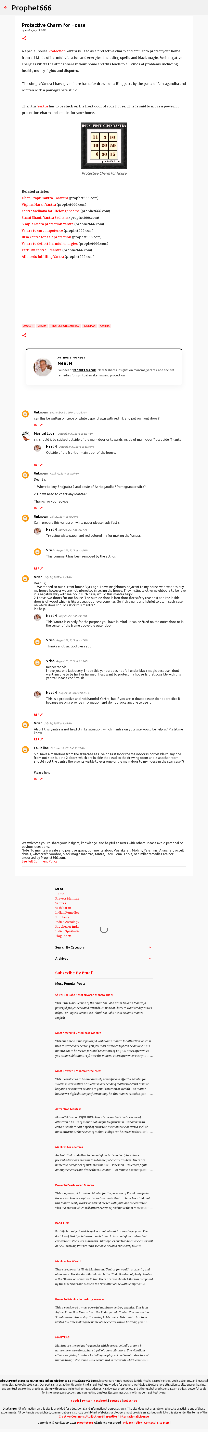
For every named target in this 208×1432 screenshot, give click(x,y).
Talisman (89, 326)
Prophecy (62, 917)
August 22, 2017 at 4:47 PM (72, 640)
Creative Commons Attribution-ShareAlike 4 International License (104, 1416)
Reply (38, 424)
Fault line (41, 748)
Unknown (41, 412)
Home (59, 894)
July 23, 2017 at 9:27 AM (72, 529)
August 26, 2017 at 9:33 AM (72, 661)
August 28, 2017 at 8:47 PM (74, 692)
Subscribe (130, 1400)
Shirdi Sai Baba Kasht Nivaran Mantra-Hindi (84, 995)
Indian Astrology (67, 922)
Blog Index (63, 936)
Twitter (86, 1400)
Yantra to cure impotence (42, 230)
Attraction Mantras (68, 1109)
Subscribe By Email (74, 973)
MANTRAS (62, 1337)
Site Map (163, 1422)
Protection (57, 51)
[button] (24, 38)
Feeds (75, 1400)
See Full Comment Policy (39, 861)
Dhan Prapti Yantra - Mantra (45, 198)
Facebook (100, 1400)
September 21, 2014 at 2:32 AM (68, 412)
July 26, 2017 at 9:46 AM (58, 723)
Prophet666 (31, 7)
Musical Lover (45, 433)
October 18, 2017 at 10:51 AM (67, 748)
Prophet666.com (84, 370)
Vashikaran (63, 908)
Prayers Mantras (67, 898)
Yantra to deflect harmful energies (50, 244)
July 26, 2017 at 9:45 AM (58, 577)
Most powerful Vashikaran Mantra (78, 1033)
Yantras (60, 903)
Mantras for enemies (69, 1147)
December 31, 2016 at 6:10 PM (76, 446)
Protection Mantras (65, 326)
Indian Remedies (67, 912)
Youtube (115, 1400)
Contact (149, 1422)
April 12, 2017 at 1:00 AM (64, 473)
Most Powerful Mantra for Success (78, 1071)
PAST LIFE (62, 1223)
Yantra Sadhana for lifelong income (51, 211)
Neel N (51, 446)
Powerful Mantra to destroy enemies (79, 1299)
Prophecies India (67, 926)
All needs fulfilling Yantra (43, 257)
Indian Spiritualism (68, 931)
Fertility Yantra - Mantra (42, 250)
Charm (42, 326)
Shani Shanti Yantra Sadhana (45, 217)
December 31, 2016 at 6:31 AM (75, 433)
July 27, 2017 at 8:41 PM (72, 615)
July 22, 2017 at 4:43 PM (64, 516)
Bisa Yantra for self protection (46, 237)
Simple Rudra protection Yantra (48, 224)
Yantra (42, 106)
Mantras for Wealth (68, 1261)
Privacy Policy (132, 1422)
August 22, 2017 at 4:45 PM (72, 550)
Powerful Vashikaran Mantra (74, 1185)
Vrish (50, 550)
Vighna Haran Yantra (39, 204)
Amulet (28, 326)
